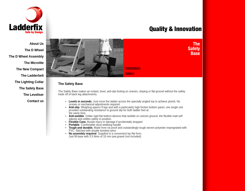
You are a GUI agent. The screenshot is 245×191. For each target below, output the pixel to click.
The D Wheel (34, 50)
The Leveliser (33, 95)
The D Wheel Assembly (26, 56)
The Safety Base (31, 88)
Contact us (35, 101)
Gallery (129, 73)
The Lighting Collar (29, 82)
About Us (37, 44)
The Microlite (34, 63)
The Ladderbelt (32, 75)
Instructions (132, 68)
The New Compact (30, 69)
